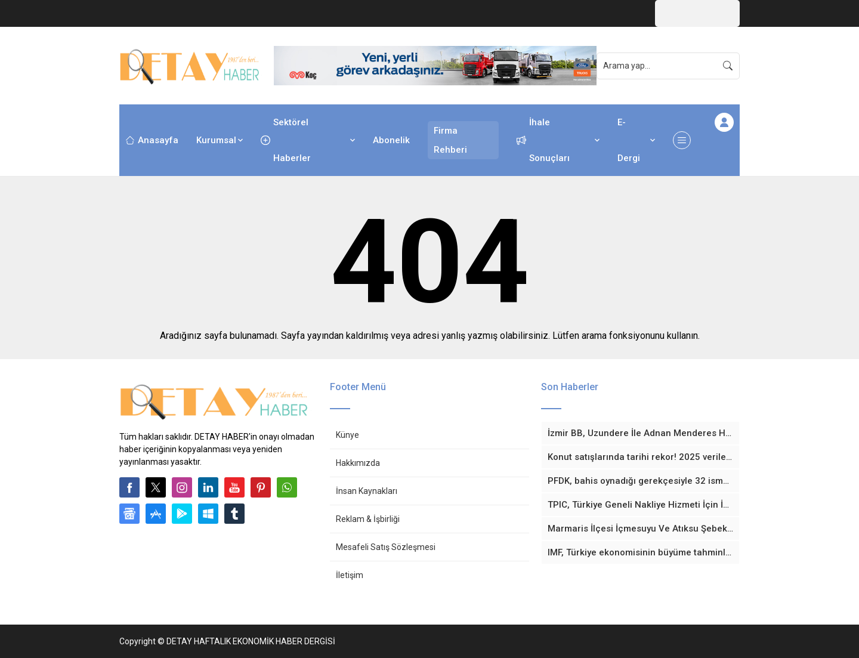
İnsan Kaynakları (366, 491)
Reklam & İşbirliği (368, 519)
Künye (347, 435)
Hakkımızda (358, 463)
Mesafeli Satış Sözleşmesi (385, 547)
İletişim (349, 575)
